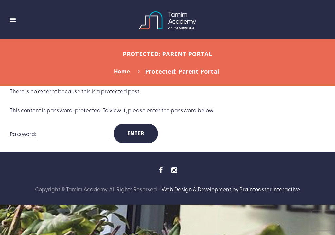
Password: (59, 134)
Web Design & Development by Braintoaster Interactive (230, 189)
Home (122, 71)
